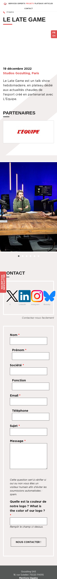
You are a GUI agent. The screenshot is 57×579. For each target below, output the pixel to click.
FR (53, 32)
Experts (21, 3)
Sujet (15, 426)
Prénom (19, 350)
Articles (48, 3)
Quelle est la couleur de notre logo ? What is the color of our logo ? (28, 508)
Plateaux (39, 3)
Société (17, 365)
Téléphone (20, 410)
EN (53, 36)
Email (15, 395)
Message (18, 441)
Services (12, 3)
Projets (30, 3)
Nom (15, 335)
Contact (28, 8)
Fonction (19, 380)
